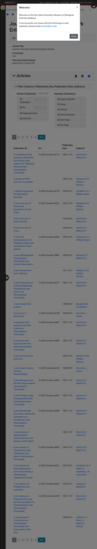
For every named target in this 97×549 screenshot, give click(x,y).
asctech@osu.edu (49, 26)
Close (73, 36)
